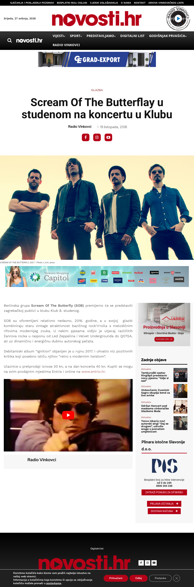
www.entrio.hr (93, 371)
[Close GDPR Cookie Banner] (176, 578)
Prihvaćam (115, 578)
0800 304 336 (164, 485)
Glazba (97, 90)
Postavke (160, 578)
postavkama (53, 583)
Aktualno (146, 369)
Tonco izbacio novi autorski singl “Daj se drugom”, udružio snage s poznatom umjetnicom (154, 426)
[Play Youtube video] (68, 415)
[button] (9, 40)
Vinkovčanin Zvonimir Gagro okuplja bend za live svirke (155, 392)
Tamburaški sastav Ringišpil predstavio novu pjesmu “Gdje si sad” (155, 376)
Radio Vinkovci (79, 126)
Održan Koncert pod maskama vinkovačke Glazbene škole (155, 408)
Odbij (138, 578)
